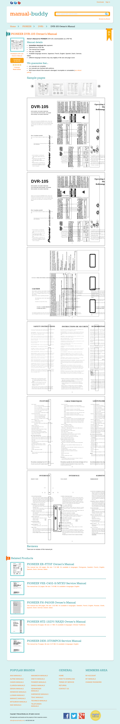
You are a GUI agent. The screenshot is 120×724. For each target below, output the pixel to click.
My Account (91, 675)
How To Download (67, 679)
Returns (62, 685)
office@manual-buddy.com (17, 720)
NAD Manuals (15, 705)
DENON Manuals (17, 689)
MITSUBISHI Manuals (18, 702)
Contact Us (64, 689)
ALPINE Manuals (17, 679)
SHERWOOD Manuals (39, 694)
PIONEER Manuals (38, 682)
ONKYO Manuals (38, 679)
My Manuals (91, 679)
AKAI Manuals (16, 675)
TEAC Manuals (37, 697)
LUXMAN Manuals (17, 695)
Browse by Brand (104, 19)
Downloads (100, 2)
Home (13, 26)
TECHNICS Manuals (39, 701)
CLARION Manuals (17, 685)
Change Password (94, 682)
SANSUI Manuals (38, 685)
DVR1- (41, 26)
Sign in (108, 2)
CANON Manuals (17, 682)
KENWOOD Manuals (18, 692)
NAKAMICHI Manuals (39, 675)
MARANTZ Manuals (18, 698)
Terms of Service (66, 682)
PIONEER (26, 26)
